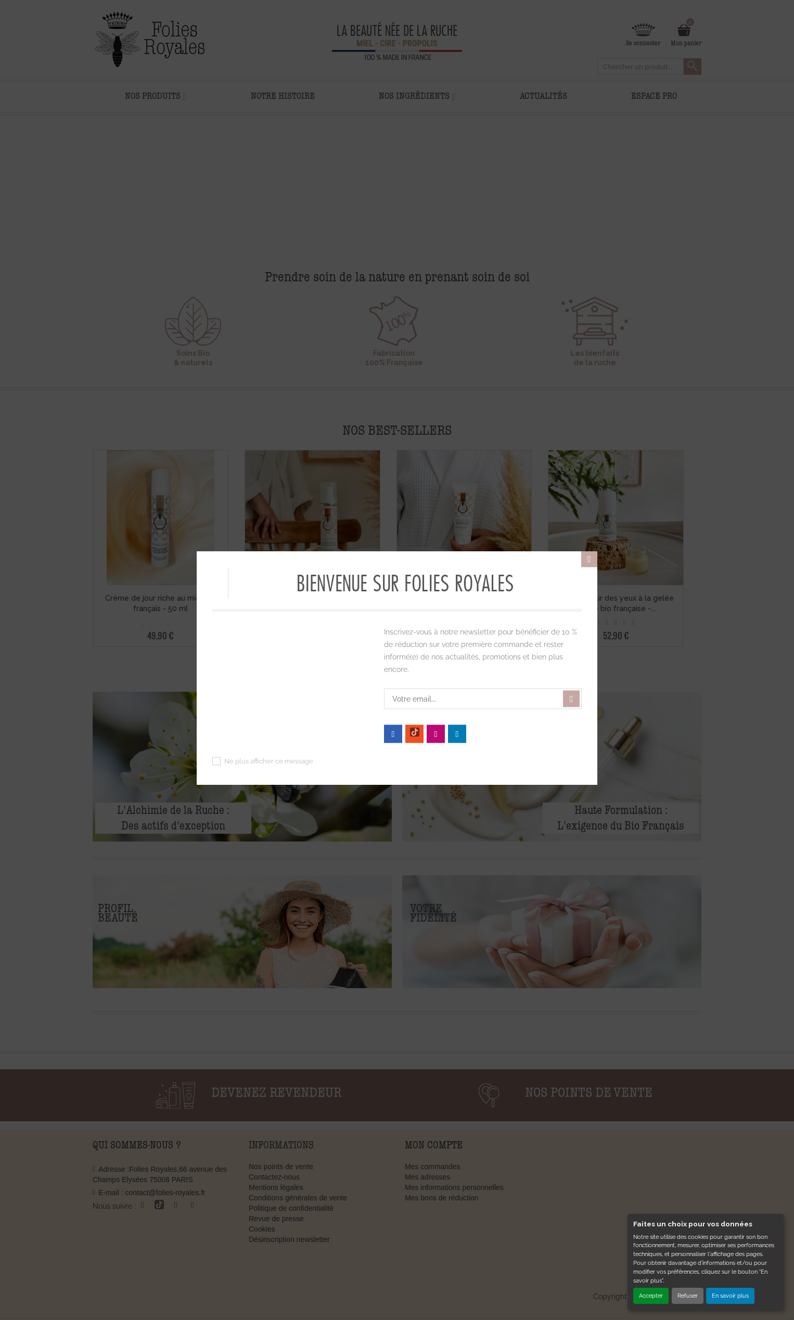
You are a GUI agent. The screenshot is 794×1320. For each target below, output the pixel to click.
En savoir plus (730, 1295)
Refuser (687, 1295)
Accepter (651, 1295)
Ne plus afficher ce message (268, 761)
